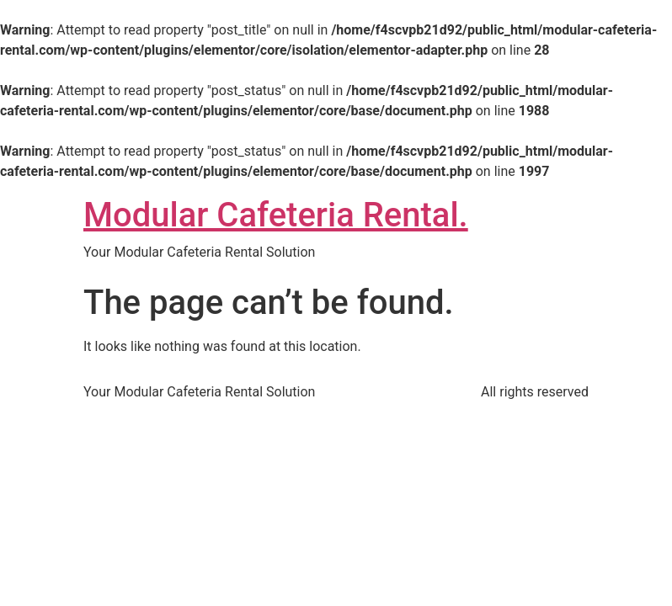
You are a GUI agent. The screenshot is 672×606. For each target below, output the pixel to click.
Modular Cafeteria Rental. (275, 215)
